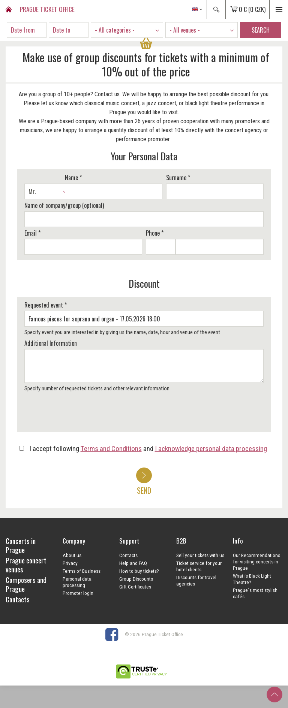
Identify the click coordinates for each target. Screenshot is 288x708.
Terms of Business (81, 571)
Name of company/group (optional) (64, 205)
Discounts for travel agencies (196, 580)
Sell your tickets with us (200, 555)
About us (72, 555)
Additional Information (50, 343)
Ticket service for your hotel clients (199, 566)
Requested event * (45, 304)
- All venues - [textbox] (185, 29)
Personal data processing (77, 582)
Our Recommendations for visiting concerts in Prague (256, 561)
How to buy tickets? (139, 571)
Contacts (128, 555)
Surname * (178, 177)
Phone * (155, 233)
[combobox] (127, 30)
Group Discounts (136, 579)
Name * (73, 177)
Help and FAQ (133, 563)
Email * (32, 233)
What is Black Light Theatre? (252, 579)
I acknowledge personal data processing (211, 448)
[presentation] (79, 414)
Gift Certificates (135, 587)
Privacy (70, 563)
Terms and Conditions (111, 448)
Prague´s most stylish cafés (255, 593)
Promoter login (78, 593)
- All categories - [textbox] (115, 29)
